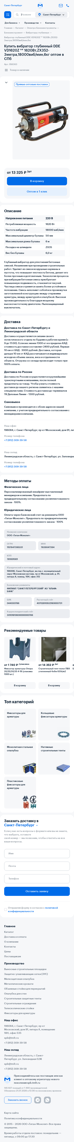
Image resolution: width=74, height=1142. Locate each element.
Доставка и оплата (15, 937)
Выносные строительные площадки (25, 969)
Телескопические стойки (19, 1008)
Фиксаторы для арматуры (16, 715)
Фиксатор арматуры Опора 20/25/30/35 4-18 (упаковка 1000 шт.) (18, 671)
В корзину (37, 181)
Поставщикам (12, 956)
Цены (7, 951)
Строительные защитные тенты (22, 998)
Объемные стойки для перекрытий (24, 989)
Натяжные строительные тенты (53, 749)
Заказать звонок (18, 1100)
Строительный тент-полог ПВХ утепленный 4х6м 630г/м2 (54, 670)
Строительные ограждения (20, 1003)
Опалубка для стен (15, 994)
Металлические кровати (18, 984)
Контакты (50, 23)
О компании (11, 942)
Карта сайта (11, 1113)
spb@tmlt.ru (11, 1038)
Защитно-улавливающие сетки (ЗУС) (26, 974)
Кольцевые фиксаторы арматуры (54, 715)
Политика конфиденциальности (23, 1118)
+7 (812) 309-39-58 (15, 440)
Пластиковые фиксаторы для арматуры (16, 784)
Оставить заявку (37, 891)
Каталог (9, 932)
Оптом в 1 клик (37, 191)
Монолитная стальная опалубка (20, 749)
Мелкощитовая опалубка (19, 979)
